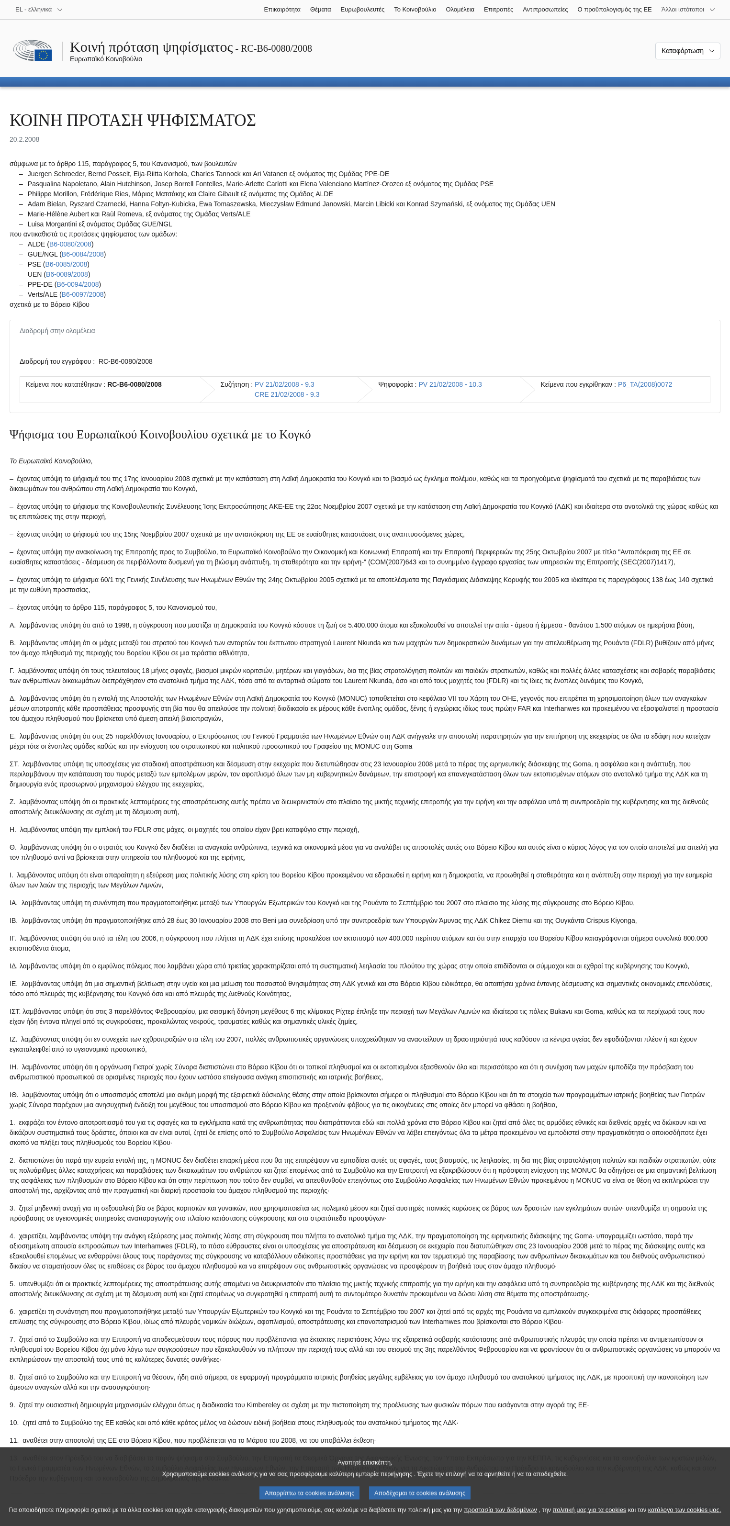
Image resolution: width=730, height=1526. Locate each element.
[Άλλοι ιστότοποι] (688, 9)
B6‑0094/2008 (77, 284)
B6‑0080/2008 (70, 244)
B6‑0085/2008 (66, 264)
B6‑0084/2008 (83, 254)
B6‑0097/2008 (83, 294)
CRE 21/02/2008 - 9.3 (287, 394)
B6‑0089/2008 (67, 274)
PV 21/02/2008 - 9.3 (284, 384)
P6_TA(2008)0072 (645, 384)
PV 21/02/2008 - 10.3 (450, 384)
